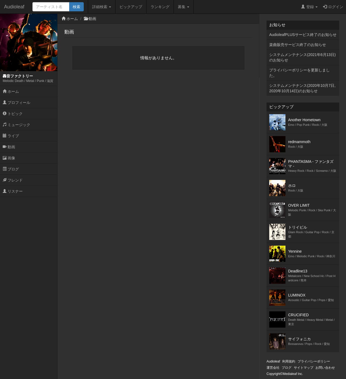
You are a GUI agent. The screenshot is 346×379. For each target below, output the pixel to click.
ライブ (11, 136)
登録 (309, 7)
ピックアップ (130, 7)
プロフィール (16, 102)
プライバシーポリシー (314, 361)
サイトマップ (303, 368)
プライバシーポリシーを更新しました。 (299, 73)
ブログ (11, 169)
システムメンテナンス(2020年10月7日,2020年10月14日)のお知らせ (302, 88)
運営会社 (273, 368)
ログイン (333, 7)
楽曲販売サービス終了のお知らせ (297, 44)
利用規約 (288, 361)
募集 (183, 7)
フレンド (13, 180)
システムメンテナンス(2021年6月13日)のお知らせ (302, 57)
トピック (13, 113)
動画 (9, 147)
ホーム (11, 91)
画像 (9, 158)
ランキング (160, 7)
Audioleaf (14, 6)
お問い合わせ (325, 368)
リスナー (13, 191)
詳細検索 (101, 7)
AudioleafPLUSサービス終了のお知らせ (303, 34)
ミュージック (16, 125)
